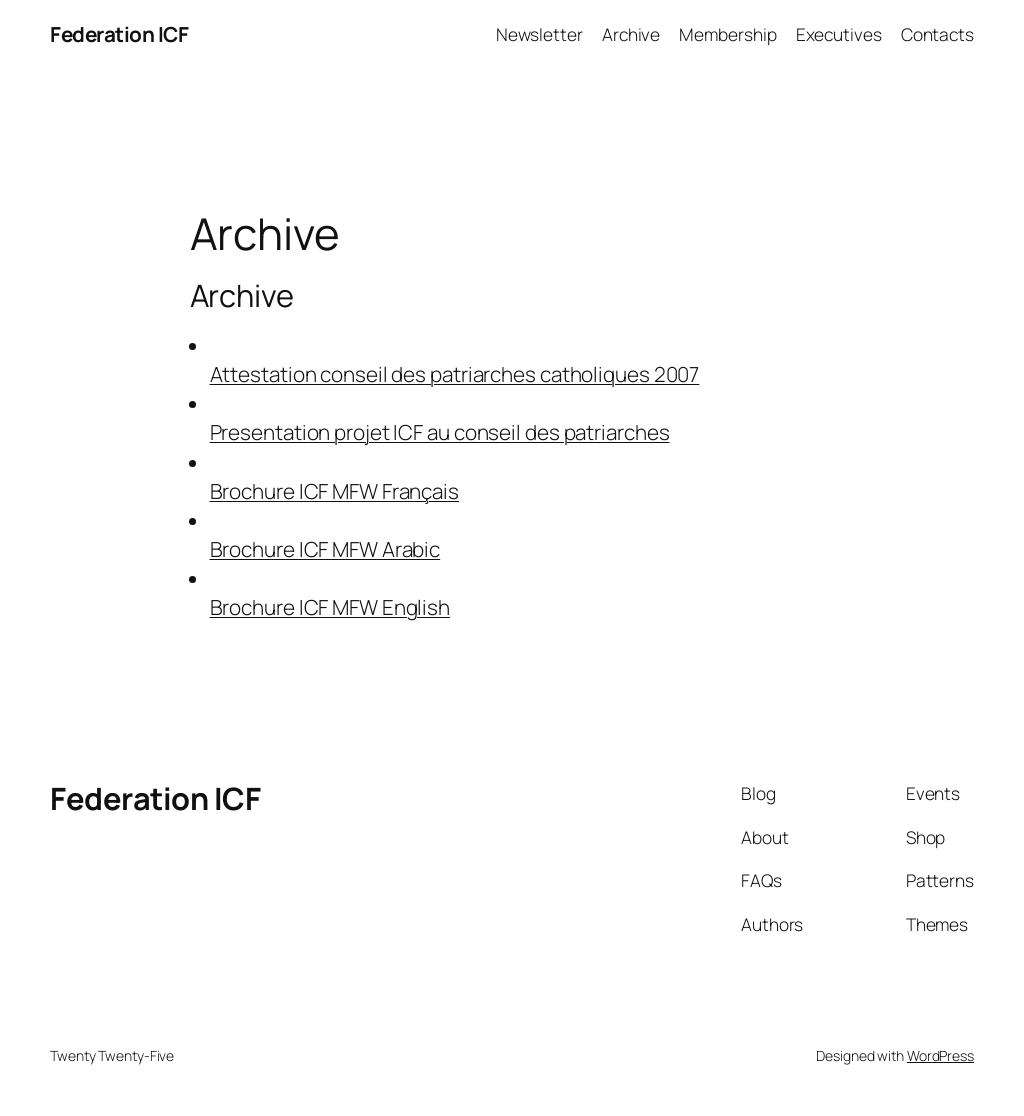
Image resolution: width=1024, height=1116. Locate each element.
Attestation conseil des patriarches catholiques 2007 (455, 374)
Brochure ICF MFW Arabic (325, 549)
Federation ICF (119, 34)
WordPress (940, 1055)
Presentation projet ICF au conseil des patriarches (440, 432)
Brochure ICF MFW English (330, 607)
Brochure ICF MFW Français (335, 491)
